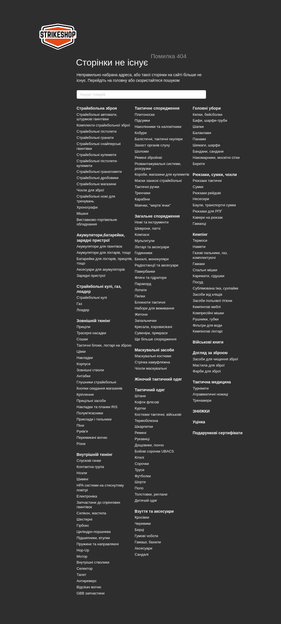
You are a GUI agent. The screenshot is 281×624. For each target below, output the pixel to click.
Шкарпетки (144, 426)
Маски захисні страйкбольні (158, 180)
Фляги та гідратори (150, 277)
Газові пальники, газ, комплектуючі (210, 255)
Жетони (141, 314)
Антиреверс (87, 581)
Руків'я (82, 431)
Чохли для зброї (90, 190)
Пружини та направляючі (98, 544)
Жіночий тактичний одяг (158, 379)
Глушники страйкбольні (96, 382)
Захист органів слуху (152, 145)
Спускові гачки (89, 460)
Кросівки (142, 517)
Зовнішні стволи (90, 370)
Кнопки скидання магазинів (100, 388)
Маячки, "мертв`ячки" (153, 205)
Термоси (200, 240)
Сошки (82, 339)
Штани (140, 396)
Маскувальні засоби (154, 350)
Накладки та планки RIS (97, 407)
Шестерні (84, 519)
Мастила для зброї (209, 365)
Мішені (82, 213)
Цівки (81, 351)
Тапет (81, 575)
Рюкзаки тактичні (207, 180)
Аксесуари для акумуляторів (101, 269)
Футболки (143, 476)
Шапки (198, 127)
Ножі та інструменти (152, 222)
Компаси (142, 234)
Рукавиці (142, 439)
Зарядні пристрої (91, 275)
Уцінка (199, 422)
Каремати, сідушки (208, 276)
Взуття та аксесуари (154, 511)
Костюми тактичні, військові (158, 414)
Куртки (140, 408)
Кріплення (85, 394)
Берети (199, 164)
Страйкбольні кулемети (96, 155)
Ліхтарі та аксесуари (152, 247)
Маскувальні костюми (153, 356)
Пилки (140, 296)
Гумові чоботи (146, 536)
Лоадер (83, 310)
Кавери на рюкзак (208, 217)
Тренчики (142, 193)
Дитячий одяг (146, 500)
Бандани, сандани (208, 151)
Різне (81, 444)
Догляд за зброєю (210, 353)
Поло (139, 488)
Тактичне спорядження (157, 108)
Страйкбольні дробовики (98, 178)
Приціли (83, 327)
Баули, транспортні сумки (214, 205)
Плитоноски (145, 114)
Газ (79, 304)
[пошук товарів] (201, 94)
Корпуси (83, 364)
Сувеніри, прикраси (151, 333)
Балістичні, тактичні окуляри (159, 139)
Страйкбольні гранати (95, 137)
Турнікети (201, 388)
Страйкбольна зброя (97, 108)
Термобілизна (146, 421)
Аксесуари (143, 548)
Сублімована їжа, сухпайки (215, 288)
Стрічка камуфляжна (152, 362)
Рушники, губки (206, 319)
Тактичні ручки (147, 187)
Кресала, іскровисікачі (153, 327)
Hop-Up (83, 550)
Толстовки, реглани (151, 494)
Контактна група (90, 467)
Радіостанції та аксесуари (156, 265)
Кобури (141, 133)
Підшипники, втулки (93, 538)
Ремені (140, 433)
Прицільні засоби (91, 401)
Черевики (143, 523)
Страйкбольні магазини (96, 184)
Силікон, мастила (91, 513)
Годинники (143, 253)
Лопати (141, 290)
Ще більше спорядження (155, 339)
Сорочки (142, 464)
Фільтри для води (207, 325)
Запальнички (146, 320)
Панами (199, 139)
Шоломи (142, 151)
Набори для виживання (154, 308)
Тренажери (202, 400)
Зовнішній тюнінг (93, 320)
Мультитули (145, 241)
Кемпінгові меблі (207, 307)
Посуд (198, 282)
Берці (139, 530)
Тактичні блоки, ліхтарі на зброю (104, 345)
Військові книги (208, 342)
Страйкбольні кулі (92, 297)
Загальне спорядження (157, 216)
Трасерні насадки (91, 333)
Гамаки (199, 264)
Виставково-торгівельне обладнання (97, 222)
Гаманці (199, 223)
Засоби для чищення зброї (215, 359)
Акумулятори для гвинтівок (99, 246)
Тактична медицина (212, 382)
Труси (139, 470)
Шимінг (83, 479)
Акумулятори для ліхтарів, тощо (104, 252)
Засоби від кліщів (207, 294)
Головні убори (207, 108)
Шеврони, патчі (147, 228)
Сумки (198, 187)
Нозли (82, 473)
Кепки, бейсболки (207, 114)
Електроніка (87, 496)
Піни (80, 425)
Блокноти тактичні (150, 302)
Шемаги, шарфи (206, 145)
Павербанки (145, 271)
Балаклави (202, 133)
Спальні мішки (205, 270)
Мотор (82, 556)
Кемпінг (200, 234)
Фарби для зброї (207, 371)
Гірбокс (83, 525)
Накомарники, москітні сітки (216, 157)
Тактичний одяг (150, 390)
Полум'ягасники (90, 413)
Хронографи (87, 207)
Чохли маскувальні (151, 368)
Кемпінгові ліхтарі (208, 331)
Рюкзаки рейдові (207, 193)
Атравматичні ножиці (210, 394)
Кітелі (139, 457)
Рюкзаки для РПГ (207, 211)
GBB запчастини (91, 593)
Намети (199, 247)
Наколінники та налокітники (158, 127)
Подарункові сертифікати (218, 433)
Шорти (140, 482)
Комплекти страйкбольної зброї (103, 125)
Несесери (201, 199)
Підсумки (142, 120)
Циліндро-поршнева (94, 532)
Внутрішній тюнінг (95, 454)
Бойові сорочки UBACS (154, 451)
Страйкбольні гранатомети (99, 171)
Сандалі (141, 554)
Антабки (83, 376)
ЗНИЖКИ (201, 411)
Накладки (85, 358)
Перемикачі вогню (92, 437)
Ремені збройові (148, 157)
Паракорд (143, 284)
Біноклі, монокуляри (152, 259)
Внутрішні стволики (93, 562)
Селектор (85, 568)
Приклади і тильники (94, 419)
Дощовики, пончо (149, 445)
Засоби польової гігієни (212, 301)
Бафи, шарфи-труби (210, 120)
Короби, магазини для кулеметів (162, 174)
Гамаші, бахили (148, 542)
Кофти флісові (147, 402)
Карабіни (142, 199)
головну (120, 80)
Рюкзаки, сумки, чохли (215, 174)
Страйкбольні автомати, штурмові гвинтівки (97, 116)
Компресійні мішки (208, 313)
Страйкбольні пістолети (97, 131)
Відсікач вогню (89, 587)
